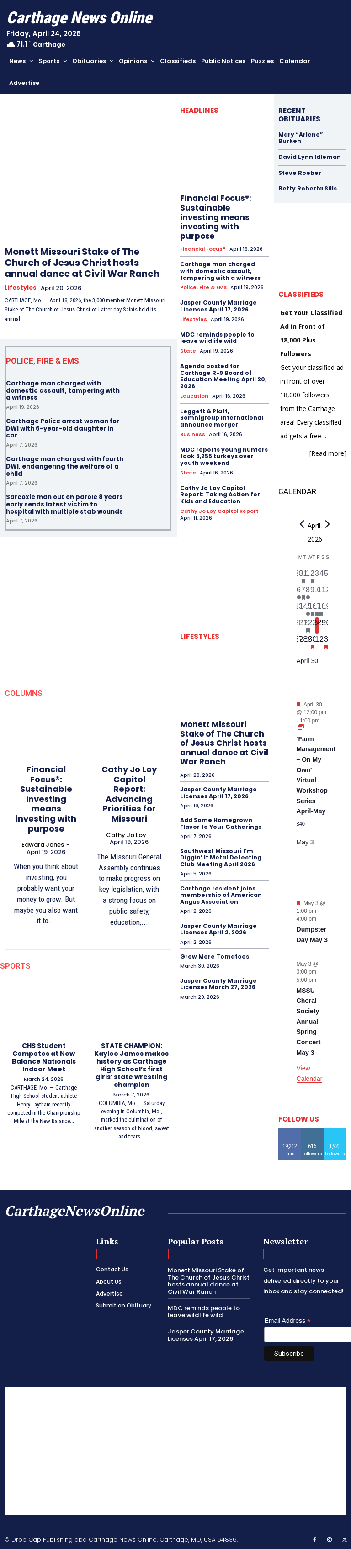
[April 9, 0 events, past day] (312, 592)
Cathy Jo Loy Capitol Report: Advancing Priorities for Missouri (129, 793)
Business (192, 423)
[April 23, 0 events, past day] (312, 625)
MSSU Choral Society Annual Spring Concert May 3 (309, 1021)
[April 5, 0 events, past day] (326, 576)
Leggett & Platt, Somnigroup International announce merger (224, 406)
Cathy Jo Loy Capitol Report (219, 499)
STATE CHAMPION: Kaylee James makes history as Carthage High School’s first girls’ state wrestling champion (131, 1064)
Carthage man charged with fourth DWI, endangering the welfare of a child (64, 465)
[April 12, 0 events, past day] (326, 592)
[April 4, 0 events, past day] (321, 576)
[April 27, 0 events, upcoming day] (299, 641)
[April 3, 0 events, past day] (317, 576)
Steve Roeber (298, 172)
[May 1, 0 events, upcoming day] (317, 641)
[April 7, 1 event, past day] (303, 592)
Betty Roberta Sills (306, 188)
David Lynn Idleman (309, 157)
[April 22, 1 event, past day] (308, 625)
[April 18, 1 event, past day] (321, 609)
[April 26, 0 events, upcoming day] (326, 625)
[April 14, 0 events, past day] (303, 609)
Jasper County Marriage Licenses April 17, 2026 (218, 296)
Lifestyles (21, 287)
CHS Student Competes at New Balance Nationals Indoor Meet (44, 1057)
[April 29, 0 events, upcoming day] (308, 641)
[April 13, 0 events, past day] (299, 609)
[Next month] (327, 523)
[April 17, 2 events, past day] (317, 609)
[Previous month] (302, 523)
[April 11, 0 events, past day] (321, 592)
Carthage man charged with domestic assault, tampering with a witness (63, 390)
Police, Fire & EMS (203, 277)
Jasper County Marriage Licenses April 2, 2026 (218, 916)
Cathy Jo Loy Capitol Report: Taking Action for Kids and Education (224, 483)
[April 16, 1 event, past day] (312, 609)
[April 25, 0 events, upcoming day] (321, 625)
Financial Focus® (203, 239)
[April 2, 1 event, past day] (312, 576)
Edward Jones (42, 844)
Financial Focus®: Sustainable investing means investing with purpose (46, 798)
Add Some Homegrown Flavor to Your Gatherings (220, 811)
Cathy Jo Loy (126, 834)
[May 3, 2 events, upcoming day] (326, 641)
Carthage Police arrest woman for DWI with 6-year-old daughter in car (62, 428)
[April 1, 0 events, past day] (308, 576)
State (188, 340)
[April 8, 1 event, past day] (308, 592)
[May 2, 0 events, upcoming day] (321, 641)
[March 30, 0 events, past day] (299, 576)
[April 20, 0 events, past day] (299, 625)
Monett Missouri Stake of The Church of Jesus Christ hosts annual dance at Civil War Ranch (82, 262)
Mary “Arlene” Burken (299, 138)
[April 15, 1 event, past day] (308, 609)
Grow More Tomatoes (213, 943)
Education (194, 385)
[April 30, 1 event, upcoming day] (312, 641)
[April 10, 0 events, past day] (317, 592)
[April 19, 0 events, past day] (326, 609)
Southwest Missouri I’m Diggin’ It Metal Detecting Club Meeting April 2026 (220, 845)
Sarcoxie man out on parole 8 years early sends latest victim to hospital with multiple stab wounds (64, 503)
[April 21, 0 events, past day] (303, 625)
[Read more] (327, 452)
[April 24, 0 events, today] (317, 625)
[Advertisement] (175, 1450)
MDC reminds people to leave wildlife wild (216, 327)
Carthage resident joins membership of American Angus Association (220, 882)
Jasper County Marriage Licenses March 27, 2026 (218, 971)
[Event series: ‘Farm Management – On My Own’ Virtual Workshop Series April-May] (301, 727)
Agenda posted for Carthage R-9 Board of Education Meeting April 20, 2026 (223, 365)
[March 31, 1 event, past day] (303, 576)
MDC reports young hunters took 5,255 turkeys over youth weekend (223, 445)
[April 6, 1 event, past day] (299, 592)
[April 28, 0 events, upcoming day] (303, 641)
